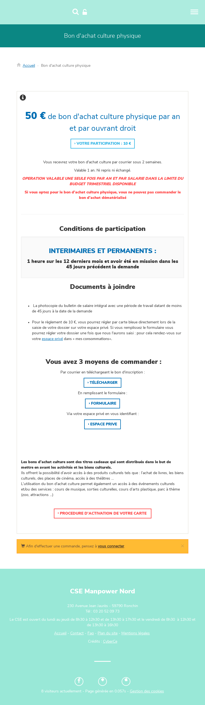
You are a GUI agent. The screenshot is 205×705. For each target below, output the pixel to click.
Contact (77, 633)
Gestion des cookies (147, 691)
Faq (90, 633)
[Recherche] (75, 12)
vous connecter (111, 546)
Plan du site (108, 633)
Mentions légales (135, 633)
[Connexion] (85, 12)
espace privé (52, 339)
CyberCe (110, 641)
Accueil (29, 66)
